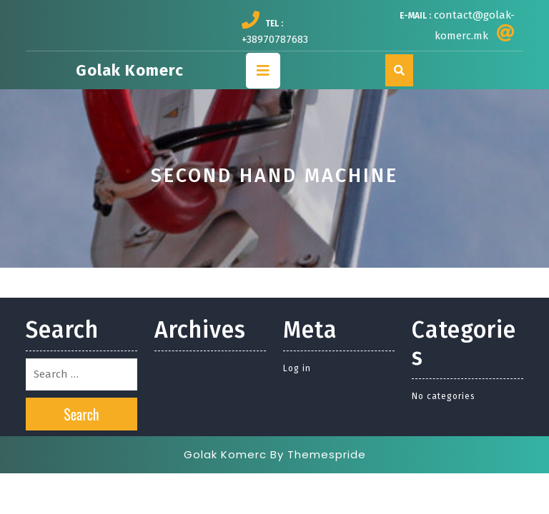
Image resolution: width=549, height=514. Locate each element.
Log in (297, 368)
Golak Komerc (130, 70)
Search (81, 414)
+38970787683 (275, 39)
